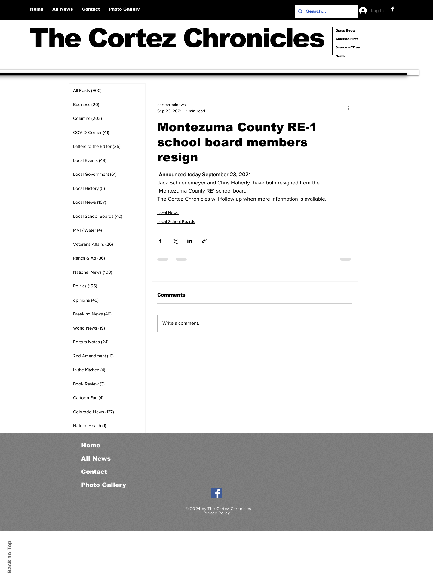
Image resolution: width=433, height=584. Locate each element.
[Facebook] (392, 9)
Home (90, 445)
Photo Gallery (103, 485)
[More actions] (348, 107)
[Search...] (326, 11)
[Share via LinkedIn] (189, 241)
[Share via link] (204, 241)
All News (96, 458)
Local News (168, 212)
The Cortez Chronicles (176, 38)
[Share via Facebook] (160, 241)
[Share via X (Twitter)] (175, 241)
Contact (94, 471)
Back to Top (9, 557)
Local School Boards (176, 221)
